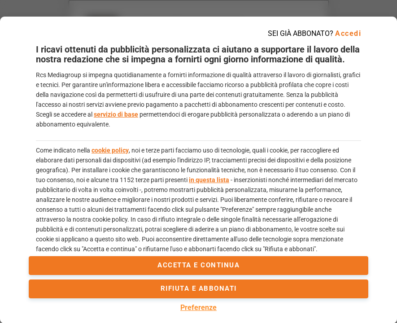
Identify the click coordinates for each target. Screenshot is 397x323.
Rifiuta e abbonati (199, 288)
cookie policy (110, 150)
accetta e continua (198, 265)
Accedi (348, 33)
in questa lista (209, 179)
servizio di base (116, 114)
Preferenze (198, 307)
